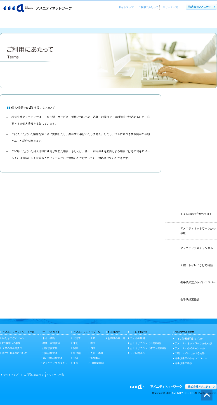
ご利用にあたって (148, 7)
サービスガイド (69, 22)
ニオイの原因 (137, 338)
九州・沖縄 (96, 353)
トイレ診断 (48, 338)
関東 (75, 348)
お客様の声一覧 (116, 338)
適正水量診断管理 (52, 358)
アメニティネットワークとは (25, 22)
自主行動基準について (14, 353)
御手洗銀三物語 (183, 363)
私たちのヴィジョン (13, 338)
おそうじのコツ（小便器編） (146, 343)
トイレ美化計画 (198, 22)
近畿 (92, 338)
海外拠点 (95, 358)
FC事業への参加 (11, 343)
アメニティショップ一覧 (114, 22)
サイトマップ (126, 7)
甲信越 (77, 353)
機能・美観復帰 (51, 343)
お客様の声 (160, 22)
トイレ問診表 (137, 353)
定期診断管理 (49, 353)
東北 (75, 343)
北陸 (75, 358)
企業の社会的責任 (12, 348)
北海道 (77, 338)
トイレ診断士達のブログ (189, 338)
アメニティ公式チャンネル (190, 348)
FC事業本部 (97, 363)
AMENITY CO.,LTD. (183, 393)
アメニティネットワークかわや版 (193, 343)
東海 (75, 363)
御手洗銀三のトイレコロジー (191, 358)
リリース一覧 (170, 7)
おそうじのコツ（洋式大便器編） (148, 348)
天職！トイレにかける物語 (190, 353)
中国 (92, 343)
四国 (92, 348)
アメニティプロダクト (54, 363)
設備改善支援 (49, 348)
